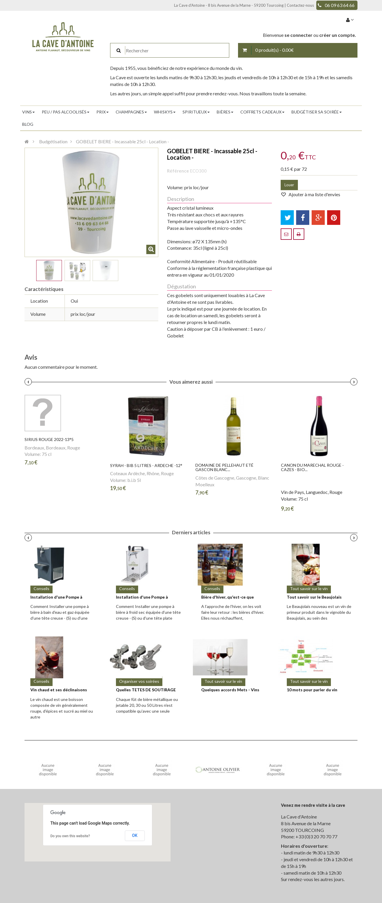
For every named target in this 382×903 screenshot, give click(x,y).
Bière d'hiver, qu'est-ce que (227, 596)
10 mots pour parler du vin (312, 689)
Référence (178, 170)
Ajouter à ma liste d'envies (314, 194)
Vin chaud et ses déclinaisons (58, 689)
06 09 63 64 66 (340, 5)
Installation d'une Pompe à (56, 596)
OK (135, 835)
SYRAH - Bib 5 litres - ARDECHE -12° (146, 465)
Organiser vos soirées (139, 681)
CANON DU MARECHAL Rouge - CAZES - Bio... (312, 467)
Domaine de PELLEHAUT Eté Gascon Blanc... (224, 467)
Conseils (41, 588)
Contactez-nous (300, 5)
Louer (289, 184)
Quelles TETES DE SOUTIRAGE (146, 689)
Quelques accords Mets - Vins (230, 689)
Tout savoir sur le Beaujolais (314, 596)
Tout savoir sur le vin (309, 588)
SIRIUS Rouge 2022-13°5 (49, 439)
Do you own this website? (70, 836)
